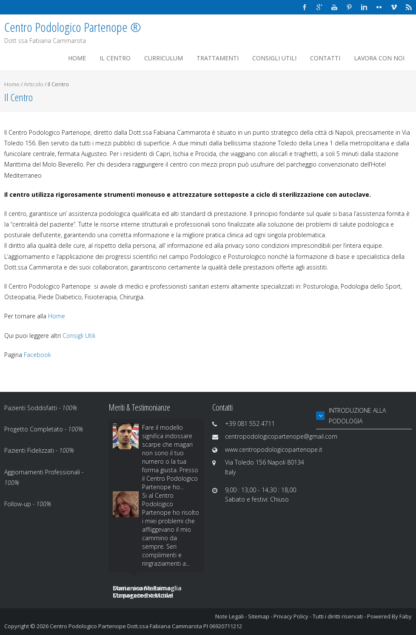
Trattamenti (218, 58)
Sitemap (258, 616)
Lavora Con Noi (379, 58)
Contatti (325, 58)
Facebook (37, 355)
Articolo (33, 84)
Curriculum (163, 58)
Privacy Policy (291, 616)
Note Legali (229, 616)
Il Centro (115, 58)
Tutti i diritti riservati (338, 616)
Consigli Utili (274, 58)
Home (77, 58)
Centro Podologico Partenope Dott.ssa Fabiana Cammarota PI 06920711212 (146, 626)
